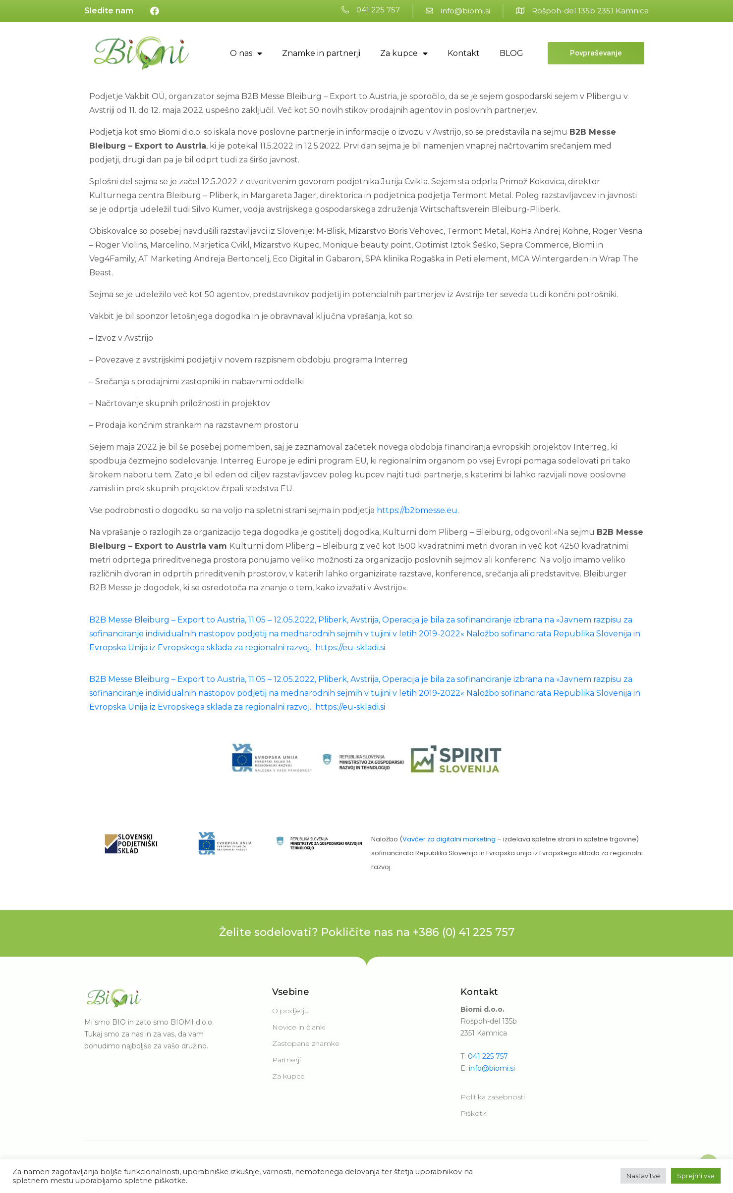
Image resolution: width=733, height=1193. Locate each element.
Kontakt (464, 53)
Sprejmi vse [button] (696, 1176)
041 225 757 (488, 1056)
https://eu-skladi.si (351, 647)
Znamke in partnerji (321, 53)
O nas (246, 53)
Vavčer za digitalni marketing (449, 839)
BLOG (511, 53)
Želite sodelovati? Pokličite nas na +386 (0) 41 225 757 (366, 932)
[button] (370, 10)
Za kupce (404, 53)
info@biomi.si (492, 1068)
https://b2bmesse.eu (417, 510)
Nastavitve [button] (643, 1176)
